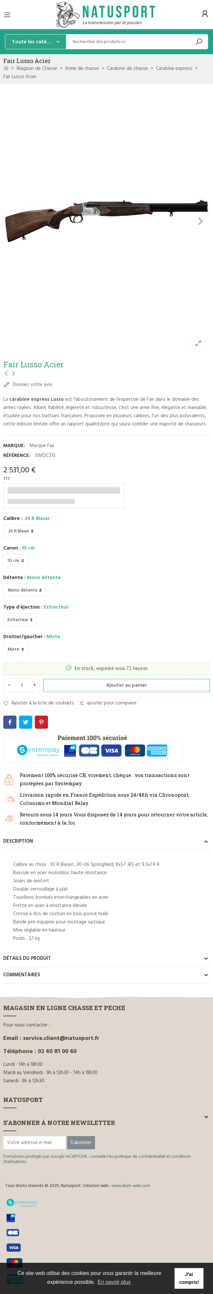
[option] (106, 221)
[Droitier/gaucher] (15, 649)
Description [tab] (18, 841)
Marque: (14, 446)
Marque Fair (42, 446)
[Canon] (15, 560)
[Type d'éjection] (19, 619)
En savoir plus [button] (114, 1282)
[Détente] (24, 590)
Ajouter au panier (126, 685)
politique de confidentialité (140, 1156)
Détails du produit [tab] (27, 958)
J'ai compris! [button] (189, 1278)
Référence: (16, 456)
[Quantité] (21, 685)
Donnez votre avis (27, 385)
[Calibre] (20, 531)
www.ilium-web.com (130, 1185)
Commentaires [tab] (21, 975)
